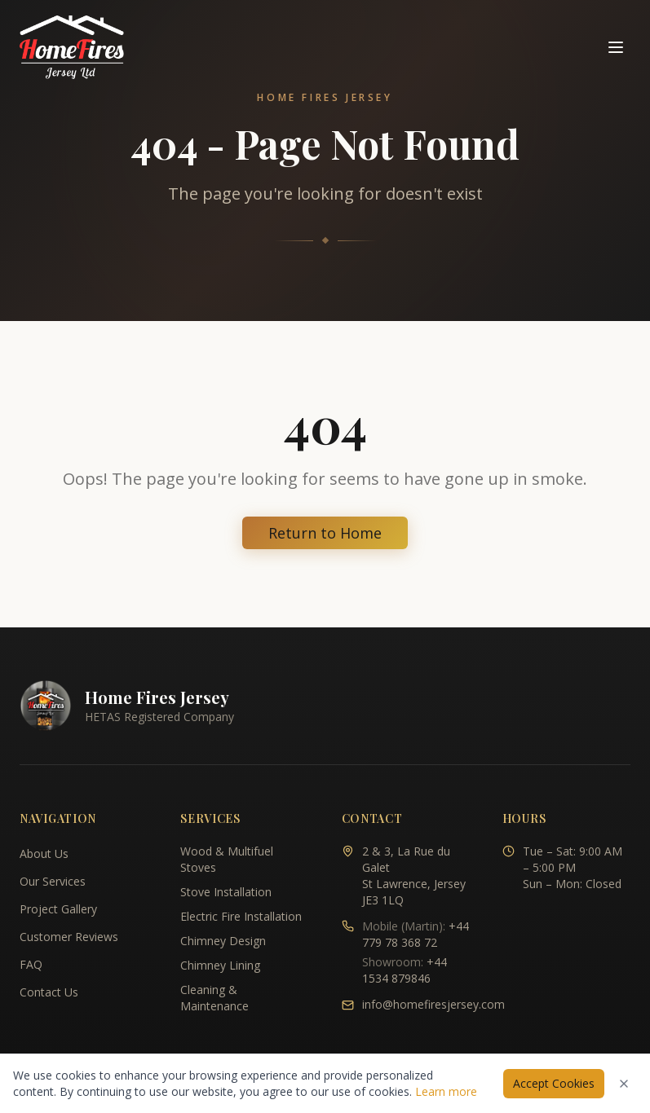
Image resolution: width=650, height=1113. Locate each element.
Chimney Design (223, 940)
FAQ (31, 964)
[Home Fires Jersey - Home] (72, 47)
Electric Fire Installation (241, 916)
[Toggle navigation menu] (615, 47)
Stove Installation (226, 892)
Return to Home (325, 533)
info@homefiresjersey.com (433, 1004)
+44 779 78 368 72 (415, 934)
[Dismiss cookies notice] (624, 1083)
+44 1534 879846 (404, 970)
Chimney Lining (220, 965)
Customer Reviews (69, 936)
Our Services (53, 881)
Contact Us (49, 992)
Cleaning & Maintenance (214, 998)
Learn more (446, 1091)
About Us (44, 853)
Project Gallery (58, 909)
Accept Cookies (554, 1083)
